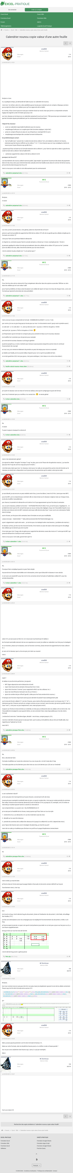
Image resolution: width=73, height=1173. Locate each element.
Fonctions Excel (5, 18)
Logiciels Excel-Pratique (44, 26)
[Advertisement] (36, 80)
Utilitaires (3, 1148)
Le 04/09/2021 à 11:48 (8, 386)
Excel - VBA (14, 30)
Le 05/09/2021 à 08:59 (8, 673)
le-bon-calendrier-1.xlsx (13, 541)
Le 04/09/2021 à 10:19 (8, 193)
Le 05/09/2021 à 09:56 (8, 789)
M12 (44, 180)
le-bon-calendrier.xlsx (13, 399)
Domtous (44, 963)
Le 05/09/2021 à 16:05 (8, 1038)
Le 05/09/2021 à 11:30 (8, 876)
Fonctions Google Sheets (44, 1146)
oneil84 (44, 49)
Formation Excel (5, 1141)
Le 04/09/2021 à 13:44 (8, 455)
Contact (55, 1171)
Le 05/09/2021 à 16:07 (8, 1074)
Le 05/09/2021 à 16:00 (8, 978)
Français (35, 1165)
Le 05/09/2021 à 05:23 (8, 603)
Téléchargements (6, 26)
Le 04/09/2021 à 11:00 (8, 225)
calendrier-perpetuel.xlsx (14, 173)
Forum (3, 22)
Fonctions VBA (41, 18)
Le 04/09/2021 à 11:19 (8, 276)
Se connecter (12, 10)
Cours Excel (4, 14)
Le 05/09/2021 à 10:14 (8, 847)
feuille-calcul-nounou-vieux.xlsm (16, 366)
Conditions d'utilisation (30, 1171)
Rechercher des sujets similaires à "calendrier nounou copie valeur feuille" (36, 1124)
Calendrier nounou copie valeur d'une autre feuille (33, 30)
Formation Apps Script (43, 1143)
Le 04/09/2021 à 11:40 (8, 316)
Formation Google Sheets (44, 1141)
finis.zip (8, 956)
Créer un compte (36, 10)
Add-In (39, 22)
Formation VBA (5, 1143)
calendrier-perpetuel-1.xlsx (14, 296)
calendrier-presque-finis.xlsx (15, 730)
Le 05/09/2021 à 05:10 (8, 561)
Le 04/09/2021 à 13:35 (8, 419)
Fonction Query (41, 1148)
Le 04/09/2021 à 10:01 (8, 62)
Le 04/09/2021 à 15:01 (8, 489)
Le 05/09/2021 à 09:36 (8, 750)
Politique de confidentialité (44, 1171)
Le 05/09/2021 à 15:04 (8, 906)
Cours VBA (40, 14)
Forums (6, 30)
